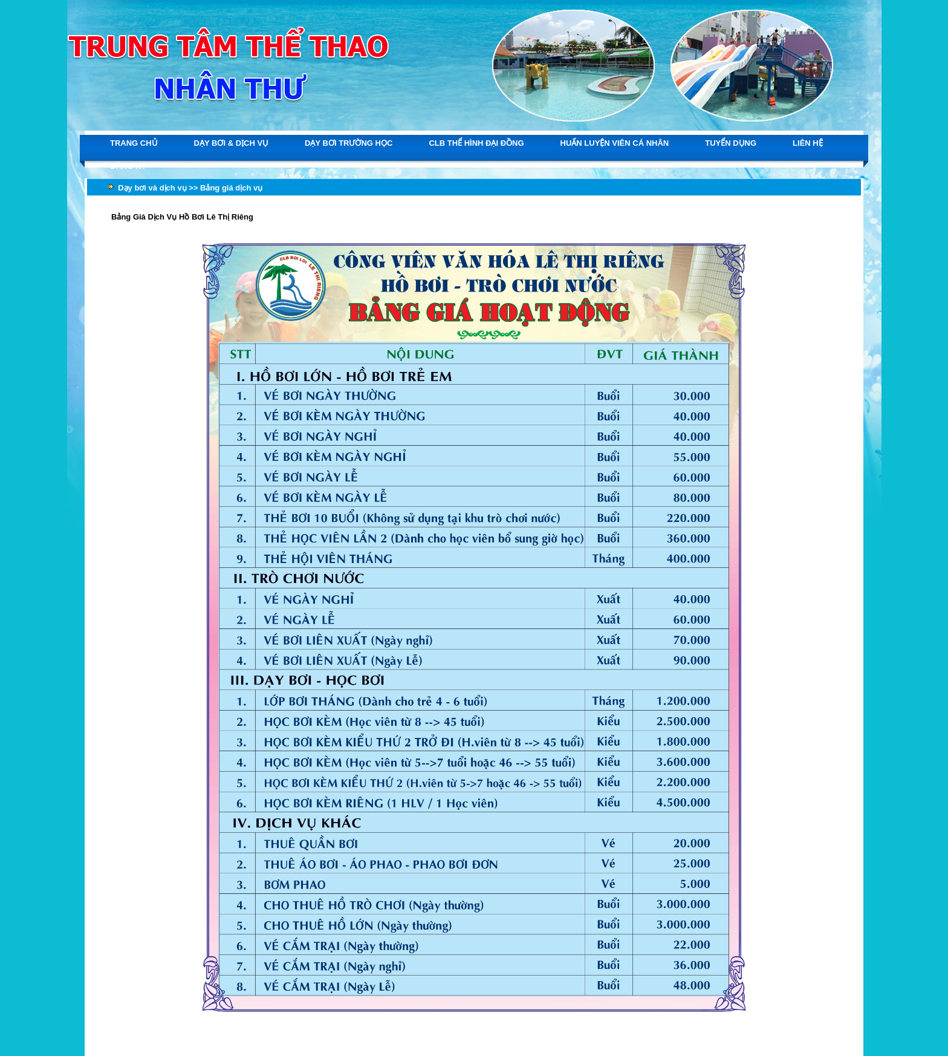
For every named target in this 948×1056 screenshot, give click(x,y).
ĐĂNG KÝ (128, 166)
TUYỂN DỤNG (730, 143)
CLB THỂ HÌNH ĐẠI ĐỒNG (476, 143)
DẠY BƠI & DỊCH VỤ (231, 143)
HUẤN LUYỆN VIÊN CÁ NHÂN (614, 143)
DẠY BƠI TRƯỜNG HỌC (348, 143)
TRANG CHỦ (134, 143)
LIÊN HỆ (808, 143)
